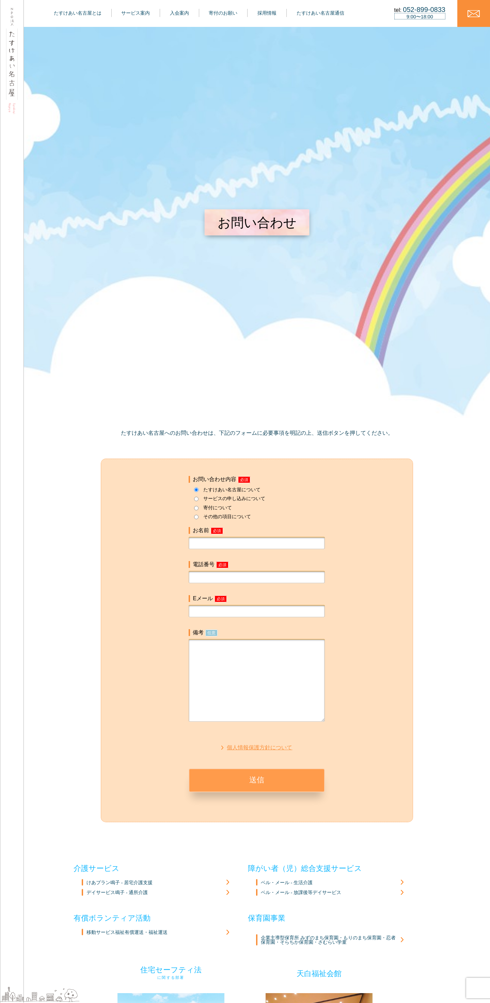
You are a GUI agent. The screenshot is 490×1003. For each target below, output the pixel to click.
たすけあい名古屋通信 (320, 13)
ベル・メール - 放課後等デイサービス (301, 892)
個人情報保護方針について (259, 747)
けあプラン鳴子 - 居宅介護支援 (119, 882)
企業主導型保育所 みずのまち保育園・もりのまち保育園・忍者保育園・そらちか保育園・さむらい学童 (328, 940)
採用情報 (266, 13)
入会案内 (179, 13)
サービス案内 (135, 13)
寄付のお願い (223, 13)
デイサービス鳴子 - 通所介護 (116, 892)
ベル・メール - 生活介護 (286, 882)
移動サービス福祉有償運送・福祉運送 (127, 932)
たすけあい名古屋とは (77, 13)
